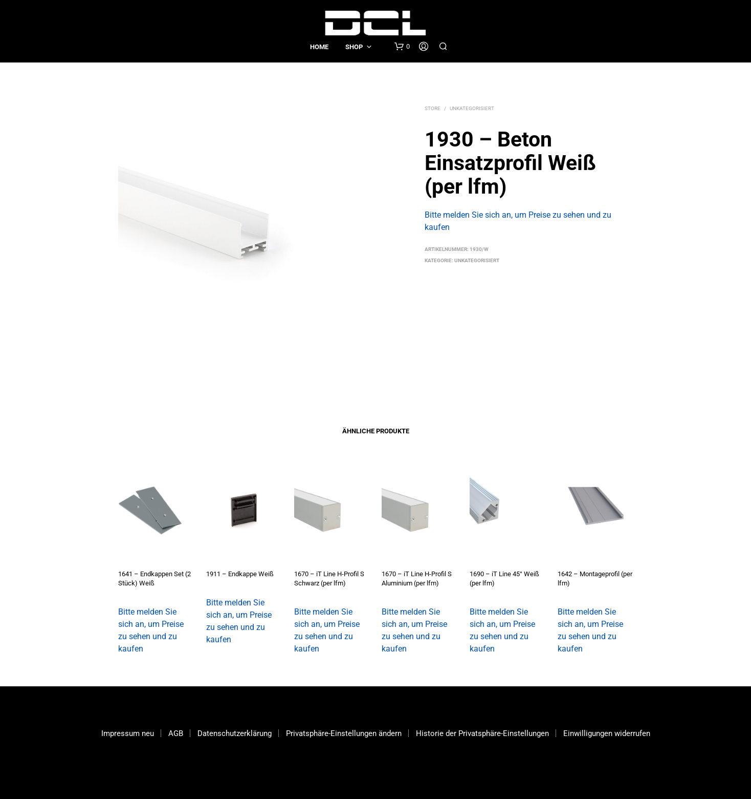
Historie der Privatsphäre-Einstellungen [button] (482, 733)
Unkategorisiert (472, 108)
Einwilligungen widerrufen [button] (606, 733)
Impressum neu (127, 733)
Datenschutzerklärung (234, 733)
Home (319, 47)
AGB (175, 733)
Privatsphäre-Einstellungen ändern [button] (344, 733)
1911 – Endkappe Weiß (240, 574)
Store (432, 108)
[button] (402, 46)
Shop (354, 47)
